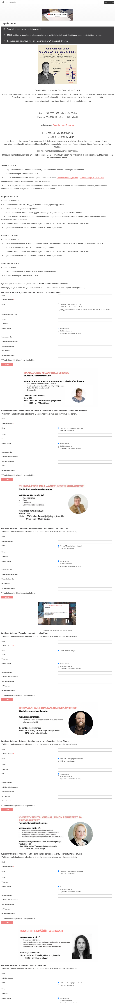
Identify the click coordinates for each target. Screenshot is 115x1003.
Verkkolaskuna (64, 328)
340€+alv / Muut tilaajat (67, 761)
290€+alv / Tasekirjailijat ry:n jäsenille (71, 759)
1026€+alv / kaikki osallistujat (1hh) (71, 307)
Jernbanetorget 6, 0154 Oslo (92, 178)
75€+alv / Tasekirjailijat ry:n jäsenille (71, 546)
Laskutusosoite (7, 337)
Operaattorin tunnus (8, 355)
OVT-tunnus (6, 351)
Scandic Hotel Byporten (63, 125)
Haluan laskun (6, 328)
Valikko (110, 2)
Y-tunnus (5, 324)
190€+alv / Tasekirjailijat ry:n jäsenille (71, 428)
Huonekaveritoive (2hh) (9, 314)
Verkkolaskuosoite (8, 346)
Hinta (3, 304)
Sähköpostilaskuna (66, 331)
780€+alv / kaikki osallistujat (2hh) (70, 304)
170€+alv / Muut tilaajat (67, 874)
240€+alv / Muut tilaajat (67, 431)
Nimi (3, 295)
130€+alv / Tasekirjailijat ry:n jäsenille (71, 983)
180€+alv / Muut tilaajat (67, 985)
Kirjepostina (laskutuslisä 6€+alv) (70, 333)
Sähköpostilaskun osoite (10, 341)
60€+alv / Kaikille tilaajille (68, 651)
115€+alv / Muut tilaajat (67, 548)
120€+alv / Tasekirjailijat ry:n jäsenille (71, 871)
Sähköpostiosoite (7, 300)
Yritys (3, 319)
